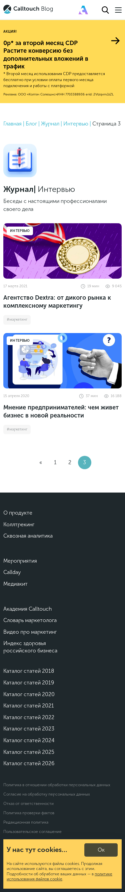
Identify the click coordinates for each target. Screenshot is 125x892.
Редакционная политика (25, 822)
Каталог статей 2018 (28, 671)
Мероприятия (20, 561)
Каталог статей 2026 (28, 763)
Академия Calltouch (27, 609)
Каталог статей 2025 (28, 752)
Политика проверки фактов (28, 813)
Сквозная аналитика (28, 536)
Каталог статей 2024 (29, 740)
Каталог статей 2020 (29, 694)
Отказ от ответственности (28, 803)
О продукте (17, 513)
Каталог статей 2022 (28, 717)
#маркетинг (17, 319)
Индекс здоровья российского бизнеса (30, 647)
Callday (12, 572)
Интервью (20, 231)
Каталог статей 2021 (28, 705)
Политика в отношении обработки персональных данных (56, 785)
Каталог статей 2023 (28, 728)
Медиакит (15, 584)
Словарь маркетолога (30, 620)
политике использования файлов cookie (59, 877)
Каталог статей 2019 (28, 682)
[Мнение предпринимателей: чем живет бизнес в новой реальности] (62, 360)
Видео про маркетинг (30, 632)
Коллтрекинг (18, 524)
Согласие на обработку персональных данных (46, 794)
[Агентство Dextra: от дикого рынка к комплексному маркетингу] (62, 251)
